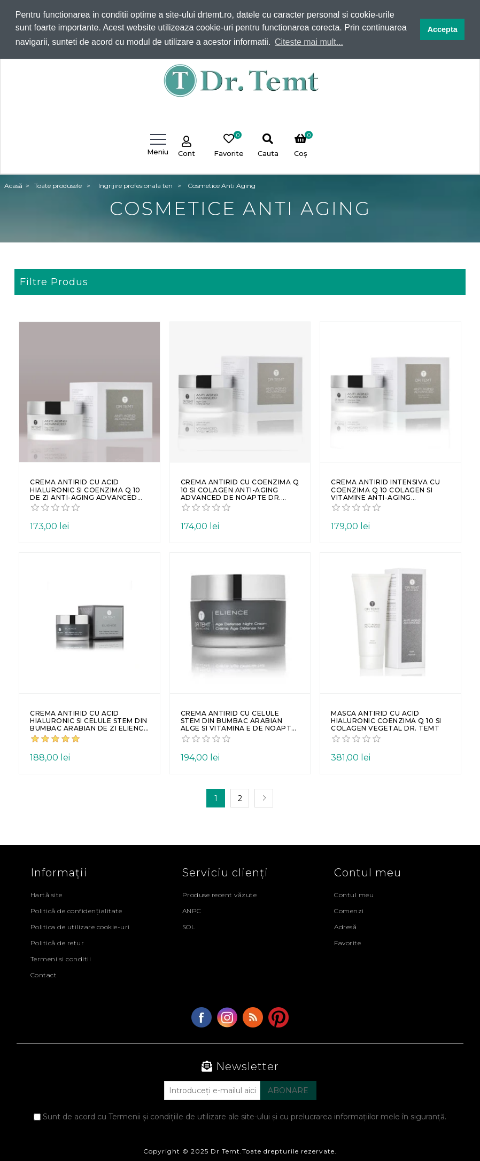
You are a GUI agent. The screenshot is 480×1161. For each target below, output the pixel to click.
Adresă (345, 926)
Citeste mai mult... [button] (309, 41)
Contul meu (354, 894)
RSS (253, 1017)
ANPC (192, 910)
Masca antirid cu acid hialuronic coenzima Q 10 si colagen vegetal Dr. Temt (386, 720)
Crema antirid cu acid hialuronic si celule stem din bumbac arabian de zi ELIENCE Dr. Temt (89, 720)
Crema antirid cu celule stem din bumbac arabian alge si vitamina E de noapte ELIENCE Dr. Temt (238, 720)
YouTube (278, 1017)
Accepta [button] (443, 29)
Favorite (347, 942)
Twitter (227, 1017)
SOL (189, 926)
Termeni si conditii (60, 958)
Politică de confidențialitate (76, 910)
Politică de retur (57, 942)
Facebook (201, 1017)
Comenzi (349, 910)
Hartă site (46, 894)
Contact (43, 974)
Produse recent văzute (219, 894)
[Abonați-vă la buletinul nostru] (212, 1090)
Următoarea (263, 797)
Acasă (13, 185)
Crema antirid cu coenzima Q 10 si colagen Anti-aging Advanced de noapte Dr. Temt (240, 489)
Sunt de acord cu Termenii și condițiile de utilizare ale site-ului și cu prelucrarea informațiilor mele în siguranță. (244, 1116)
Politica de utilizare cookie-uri (80, 926)
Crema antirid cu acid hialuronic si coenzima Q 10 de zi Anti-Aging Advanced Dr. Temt (85, 489)
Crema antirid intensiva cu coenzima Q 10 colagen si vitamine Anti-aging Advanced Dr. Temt (385, 489)
